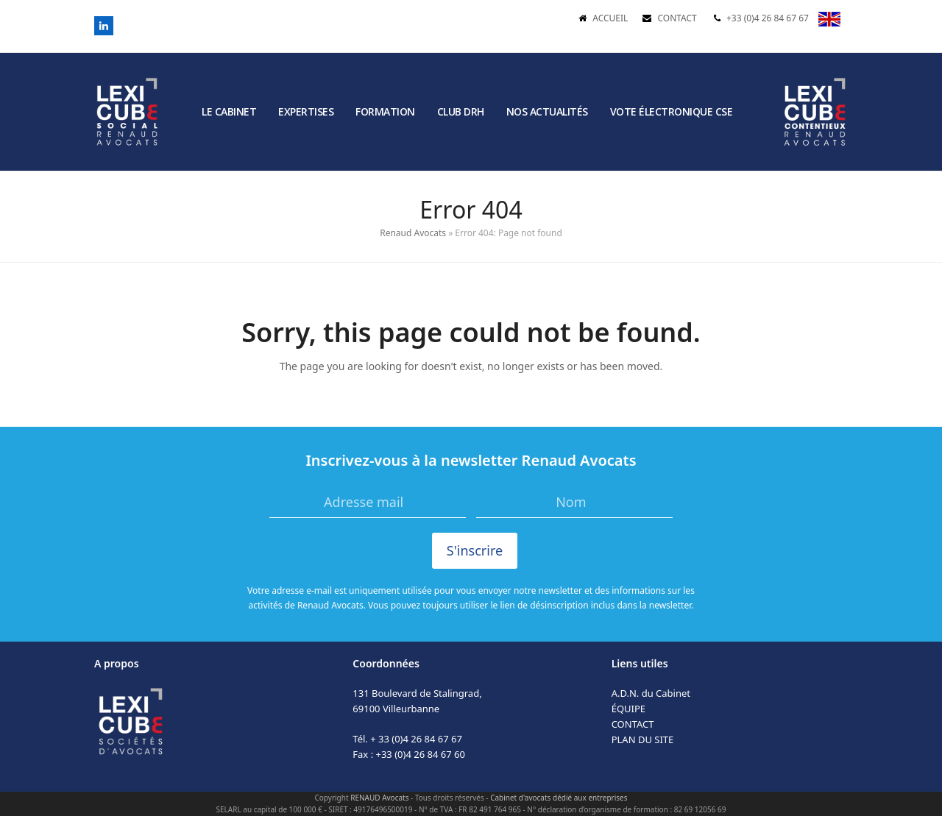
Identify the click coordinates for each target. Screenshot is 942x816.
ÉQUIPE (628, 708)
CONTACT (676, 18)
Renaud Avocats (413, 233)
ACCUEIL (610, 18)
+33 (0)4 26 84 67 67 (767, 18)
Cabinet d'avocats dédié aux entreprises (558, 797)
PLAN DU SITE (643, 739)
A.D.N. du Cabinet (651, 693)
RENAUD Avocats (379, 797)
